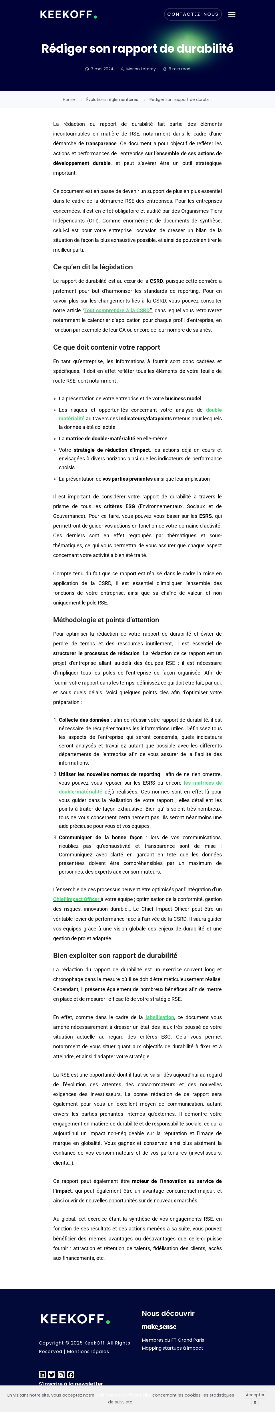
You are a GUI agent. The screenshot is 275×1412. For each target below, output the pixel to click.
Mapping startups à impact (172, 1348)
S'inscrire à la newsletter (71, 1383)
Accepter (255, 1395)
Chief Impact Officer (76, 899)
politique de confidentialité (123, 1395)
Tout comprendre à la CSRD (117, 310)
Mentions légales (88, 1351)
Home (69, 99)
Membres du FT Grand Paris (173, 1340)
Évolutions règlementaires (112, 99)
